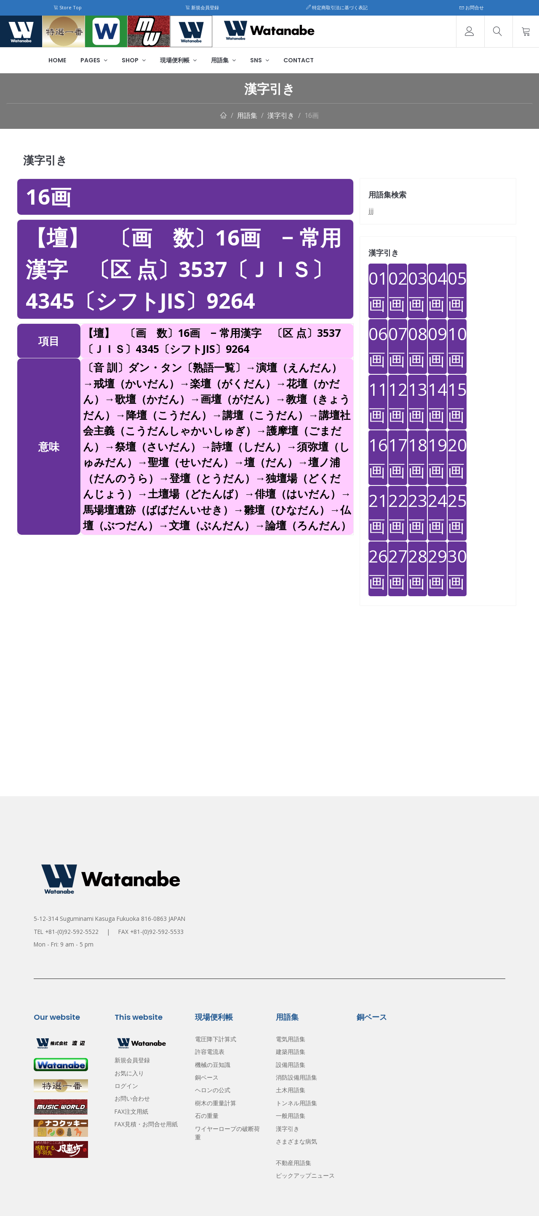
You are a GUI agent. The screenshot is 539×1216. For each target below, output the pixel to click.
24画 (437, 513)
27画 (397, 568)
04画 (437, 291)
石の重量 (207, 1116)
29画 (437, 568)
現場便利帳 (178, 60)
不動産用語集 (293, 1163)
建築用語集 (290, 1052)
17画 (397, 457)
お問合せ (471, 7)
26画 (377, 568)
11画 (377, 402)
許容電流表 (209, 1052)
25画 (457, 513)
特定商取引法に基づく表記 (337, 7)
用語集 (223, 60)
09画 (437, 346)
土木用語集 (290, 1090)
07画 (397, 346)
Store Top (67, 7)
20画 (457, 457)
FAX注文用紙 (131, 1111)
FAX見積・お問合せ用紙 (146, 1124)
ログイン (126, 1086)
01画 (377, 291)
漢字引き (280, 115)
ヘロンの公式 (212, 1090)
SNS (259, 60)
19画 (437, 457)
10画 (457, 346)
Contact (298, 60)
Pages (93, 60)
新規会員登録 (202, 7)
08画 (417, 346)
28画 (417, 568)
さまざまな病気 (296, 1141)
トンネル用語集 (296, 1103)
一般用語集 (290, 1116)
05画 (457, 291)
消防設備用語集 (296, 1077)
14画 (437, 402)
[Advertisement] (185, 594)
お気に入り (129, 1073)
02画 (397, 291)
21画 (377, 513)
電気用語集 (290, 1039)
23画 (417, 513)
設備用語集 (290, 1065)
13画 (417, 402)
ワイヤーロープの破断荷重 (227, 1133)
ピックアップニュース (305, 1175)
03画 (417, 291)
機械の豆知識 (212, 1065)
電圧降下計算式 (215, 1039)
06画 (377, 346)
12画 (397, 402)
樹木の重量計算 (215, 1103)
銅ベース (207, 1077)
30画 (457, 568)
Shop (134, 60)
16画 (311, 115)
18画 (417, 457)
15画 (457, 402)
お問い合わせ (132, 1098)
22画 (397, 513)
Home (57, 60)
